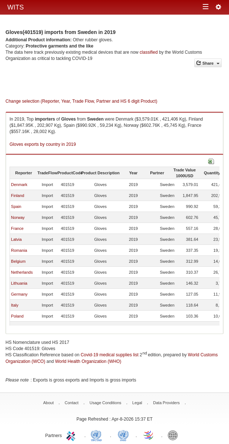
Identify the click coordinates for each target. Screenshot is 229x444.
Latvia (16, 239)
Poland (17, 316)
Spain (16, 206)
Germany (19, 294)
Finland (17, 195)
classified (149, 52)
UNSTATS (123, 435)
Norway (18, 217)
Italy (14, 305)
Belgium (18, 261)
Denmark (19, 184)
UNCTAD (97, 435)
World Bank (174, 435)
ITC (72, 435)
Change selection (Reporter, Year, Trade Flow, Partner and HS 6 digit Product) (81, 101)
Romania (19, 250)
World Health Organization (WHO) (88, 361)
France (17, 228)
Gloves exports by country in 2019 (43, 144)
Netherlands (22, 272)
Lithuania (19, 283)
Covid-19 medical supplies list (109, 354)
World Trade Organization (149, 435)
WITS (15, 7)
